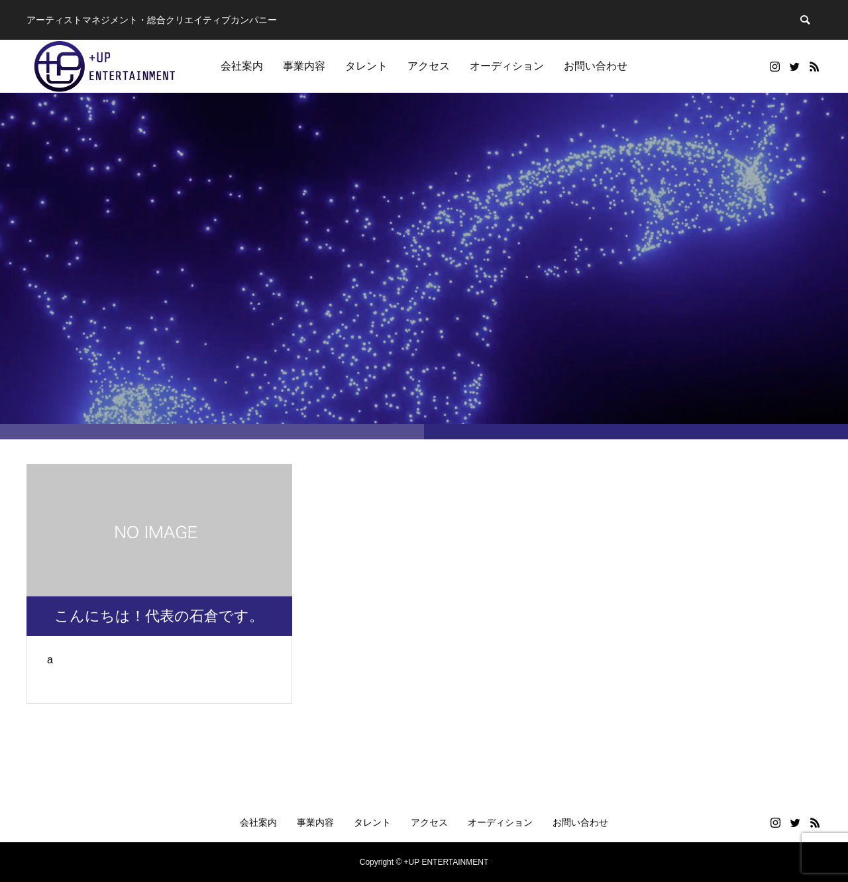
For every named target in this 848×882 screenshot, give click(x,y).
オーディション (507, 66)
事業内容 (304, 66)
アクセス (428, 66)
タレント (366, 66)
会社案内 (242, 66)
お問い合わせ (595, 66)
